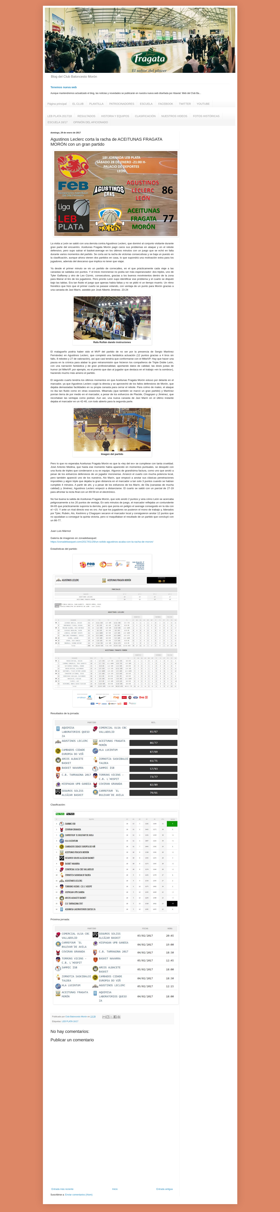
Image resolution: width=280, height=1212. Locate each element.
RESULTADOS (86, 116)
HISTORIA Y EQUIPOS (115, 116)
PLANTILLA (96, 103)
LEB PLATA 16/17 (70, 1021)
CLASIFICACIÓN (145, 116)
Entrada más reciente (63, 1189)
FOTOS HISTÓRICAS (206, 116)
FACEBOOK (165, 103)
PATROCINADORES (121, 103)
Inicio (115, 1189)
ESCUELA (146, 103)
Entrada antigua (164, 1189)
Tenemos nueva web (64, 87)
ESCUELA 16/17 (58, 122)
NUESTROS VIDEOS (174, 116)
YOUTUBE (203, 103)
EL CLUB (78, 103)
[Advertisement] (112, 1156)
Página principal (57, 103)
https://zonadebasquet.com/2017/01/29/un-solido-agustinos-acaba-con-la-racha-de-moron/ (102, 541)
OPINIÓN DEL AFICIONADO (90, 122)
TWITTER (185, 103)
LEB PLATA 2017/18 (60, 116)
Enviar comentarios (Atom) (79, 1194)
